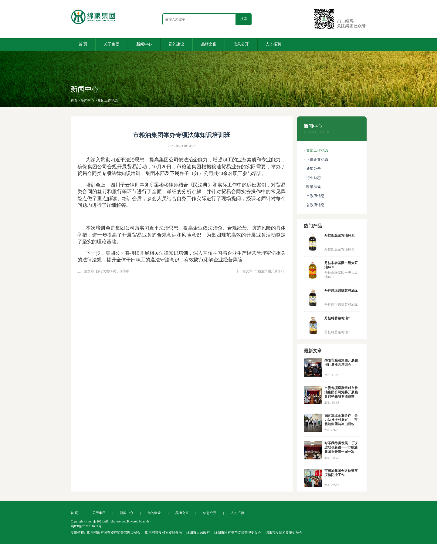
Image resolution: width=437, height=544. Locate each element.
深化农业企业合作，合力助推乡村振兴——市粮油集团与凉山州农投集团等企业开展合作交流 (341, 424)
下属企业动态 (317, 159)
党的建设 (176, 44)
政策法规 (313, 187)
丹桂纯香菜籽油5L (337, 318)
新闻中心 (144, 44)
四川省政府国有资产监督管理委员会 (114, 532)
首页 (74, 100)
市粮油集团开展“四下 (270, 271)
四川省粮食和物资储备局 (163, 532)
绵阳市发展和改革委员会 (284, 532)
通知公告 (313, 168)
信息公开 (241, 44)
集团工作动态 (108, 100)
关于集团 (112, 44)
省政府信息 (315, 205)
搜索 (243, 19)
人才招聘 (273, 44)
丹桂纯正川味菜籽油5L (341, 290)
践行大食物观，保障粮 (112, 271)
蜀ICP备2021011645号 (86, 526)
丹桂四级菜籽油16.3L (339, 235)
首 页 (83, 44)
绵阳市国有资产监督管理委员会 (237, 532)
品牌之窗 (209, 44)
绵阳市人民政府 (198, 532)
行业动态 (313, 178)
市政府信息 (315, 196)
